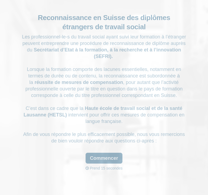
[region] (53, 174)
